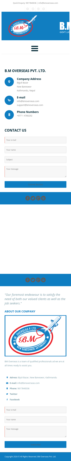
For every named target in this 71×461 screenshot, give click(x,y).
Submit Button (35, 184)
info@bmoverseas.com (48, 3)
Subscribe (35, 444)
